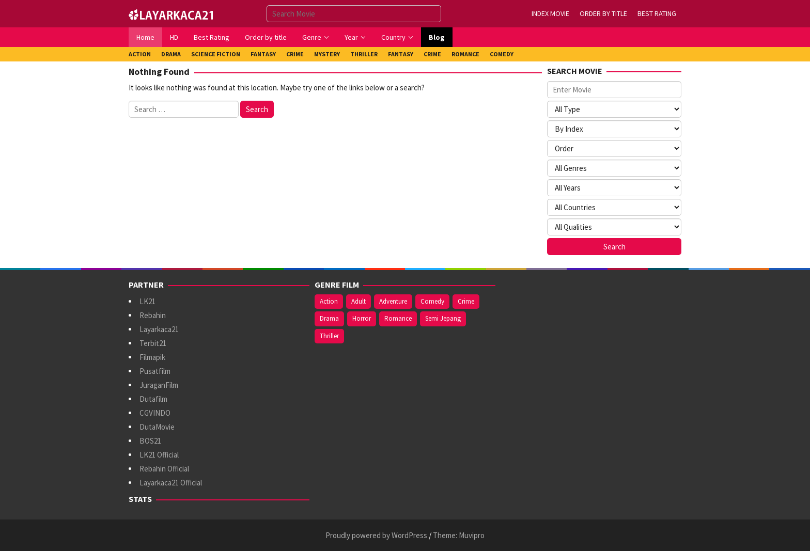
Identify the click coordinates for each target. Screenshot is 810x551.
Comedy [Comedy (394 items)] (432, 301)
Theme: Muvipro (459, 535)
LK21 (147, 301)
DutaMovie (157, 427)
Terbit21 (152, 343)
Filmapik (152, 357)
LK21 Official (159, 455)
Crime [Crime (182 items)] (466, 301)
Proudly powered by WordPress (376, 535)
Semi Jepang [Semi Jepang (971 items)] (443, 318)
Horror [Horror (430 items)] (361, 318)
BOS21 (150, 441)
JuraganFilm (158, 385)
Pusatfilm (154, 371)
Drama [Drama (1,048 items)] (329, 318)
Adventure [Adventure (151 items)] (393, 301)
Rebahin (152, 315)
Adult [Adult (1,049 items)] (358, 301)
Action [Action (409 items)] (329, 301)
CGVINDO (154, 413)
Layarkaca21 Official (170, 482)
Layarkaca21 (159, 329)
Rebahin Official (164, 469)
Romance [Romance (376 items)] (398, 318)
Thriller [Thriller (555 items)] (329, 336)
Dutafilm (153, 399)
